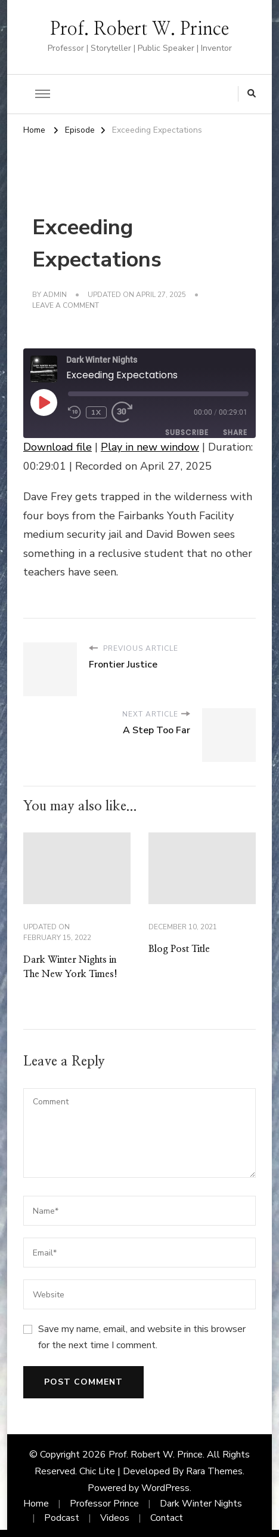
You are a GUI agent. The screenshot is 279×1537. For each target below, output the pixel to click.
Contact (166, 1517)
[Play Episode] (43, 402)
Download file (57, 447)
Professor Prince (104, 1503)
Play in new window (150, 447)
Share (235, 432)
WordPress (165, 1488)
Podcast (61, 1517)
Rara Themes (214, 1471)
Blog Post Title (179, 949)
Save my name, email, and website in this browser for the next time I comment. (142, 1336)
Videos (114, 1517)
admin (55, 294)
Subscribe (187, 432)
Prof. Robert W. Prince (139, 29)
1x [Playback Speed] (96, 412)
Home (36, 1503)
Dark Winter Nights (201, 1503)
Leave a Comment (65, 306)
